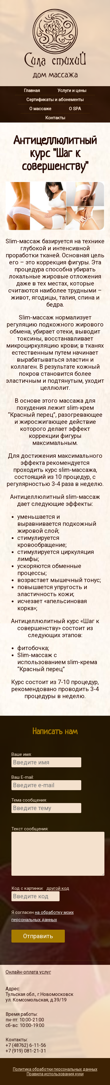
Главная (32, 90)
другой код (57, 888)
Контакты (55, 117)
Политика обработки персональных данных (55, 1069)
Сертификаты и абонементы (55, 99)
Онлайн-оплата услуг (28, 972)
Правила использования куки (55, 1074)
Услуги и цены (71, 90)
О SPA (75, 108)
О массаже (40, 108)
